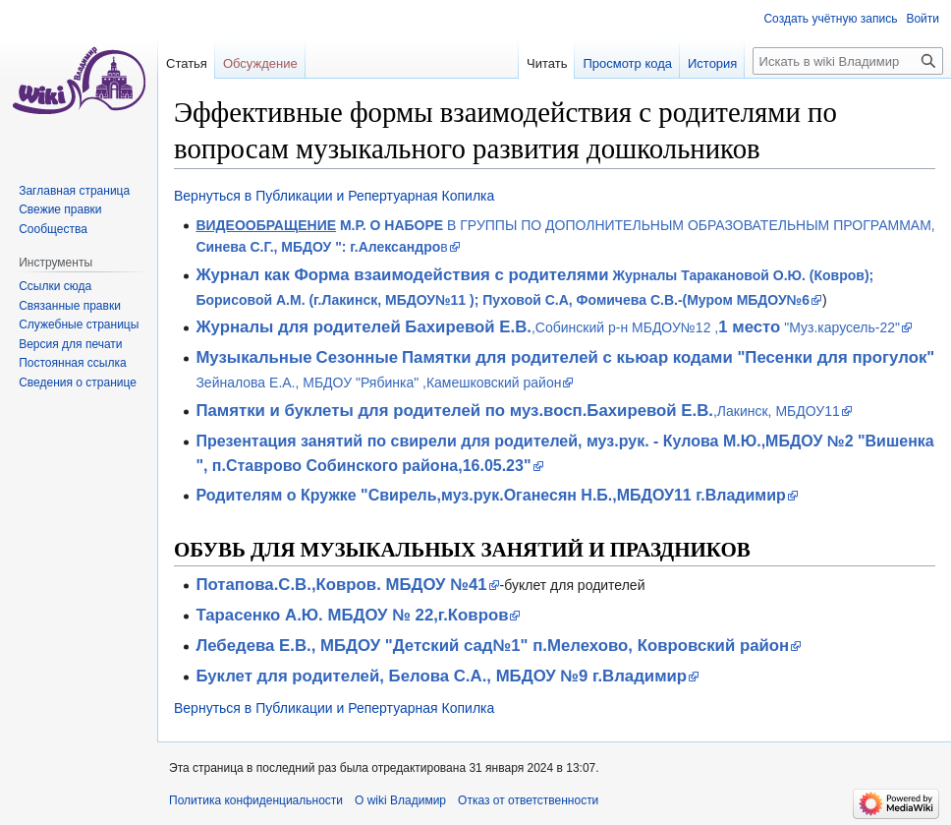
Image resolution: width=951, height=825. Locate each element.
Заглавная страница (74, 191)
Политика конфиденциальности (256, 800)
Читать (547, 63)
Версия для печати (70, 344)
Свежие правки (60, 209)
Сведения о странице (78, 382)
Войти (922, 19)
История (712, 63)
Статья (186, 63)
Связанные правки (70, 306)
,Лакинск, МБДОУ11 (517, 411)
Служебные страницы (79, 324)
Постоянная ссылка (72, 363)
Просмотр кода (627, 63)
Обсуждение (260, 63)
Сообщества (53, 229)
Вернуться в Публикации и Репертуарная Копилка (334, 196)
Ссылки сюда (55, 286)
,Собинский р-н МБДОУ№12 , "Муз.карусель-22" (548, 327)
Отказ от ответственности (528, 800)
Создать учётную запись (830, 19)
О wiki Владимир (400, 800)
